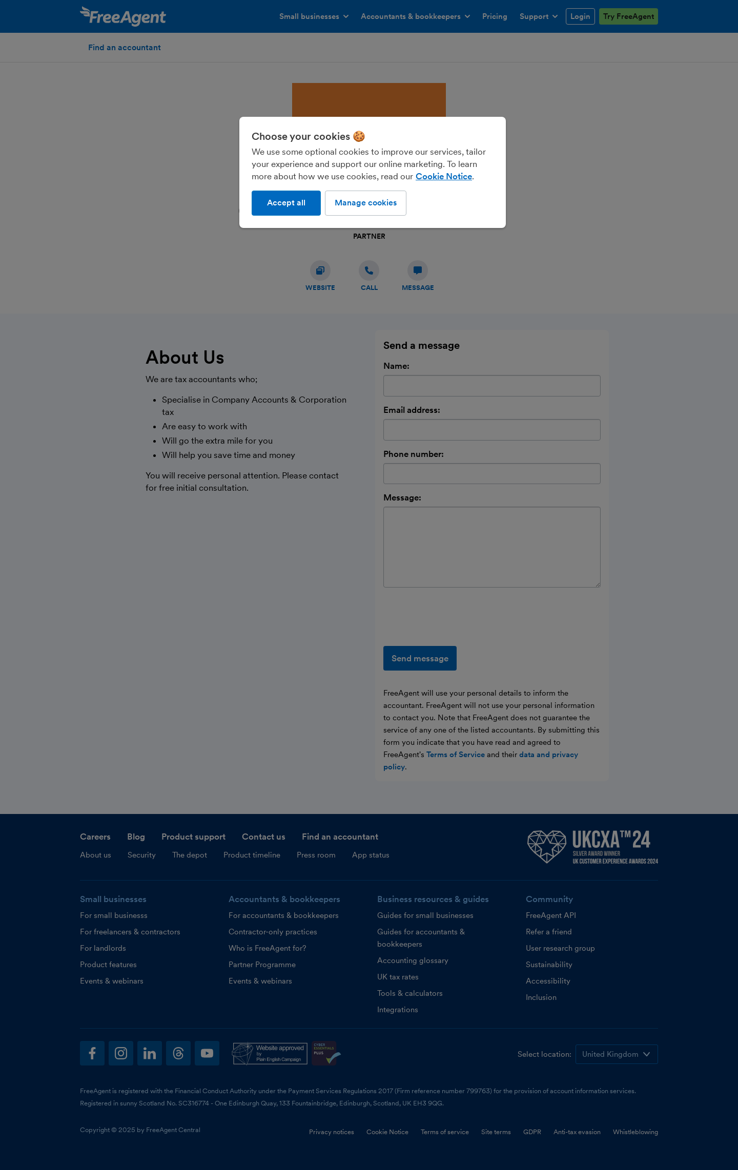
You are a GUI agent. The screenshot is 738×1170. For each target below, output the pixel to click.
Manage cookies (366, 202)
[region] (372, 172)
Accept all (286, 202)
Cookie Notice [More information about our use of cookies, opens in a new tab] (444, 176)
